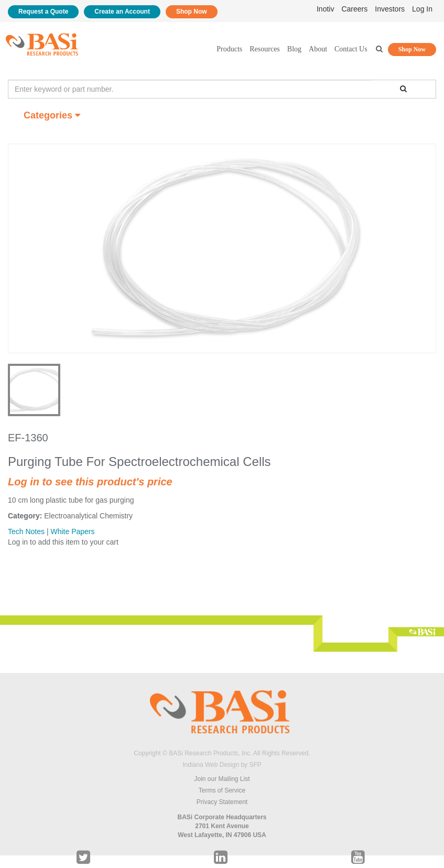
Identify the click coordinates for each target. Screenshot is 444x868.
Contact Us (350, 49)
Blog (294, 49)
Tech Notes (26, 531)
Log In (422, 9)
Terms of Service (222, 790)
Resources (265, 49)
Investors (390, 9)
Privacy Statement (222, 802)
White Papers (72, 531)
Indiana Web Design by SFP (222, 764)
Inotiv (325, 9)
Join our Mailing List (222, 779)
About (318, 49)
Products (229, 49)
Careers (354, 9)
